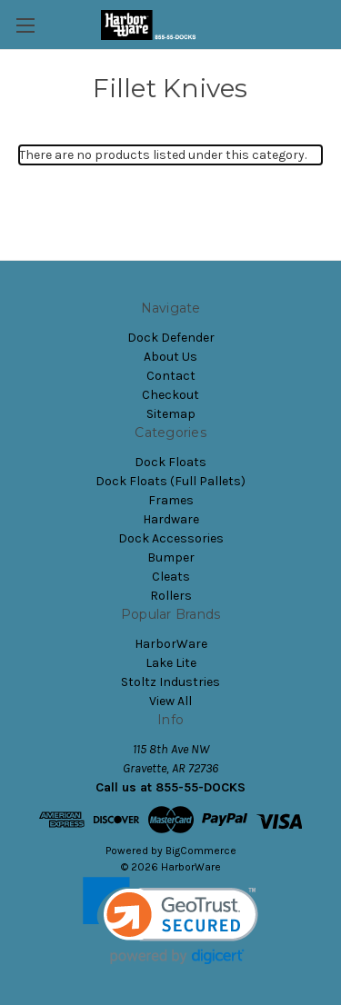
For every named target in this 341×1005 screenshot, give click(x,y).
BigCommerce (200, 850)
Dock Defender (171, 337)
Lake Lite (170, 663)
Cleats (171, 576)
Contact (171, 375)
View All (170, 701)
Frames (171, 500)
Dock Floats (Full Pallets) (170, 481)
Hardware (171, 519)
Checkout (170, 395)
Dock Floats (170, 462)
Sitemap (171, 414)
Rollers (171, 595)
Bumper (171, 557)
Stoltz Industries (170, 682)
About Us (170, 356)
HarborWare (171, 644)
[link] (170, 921)
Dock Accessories (171, 538)
